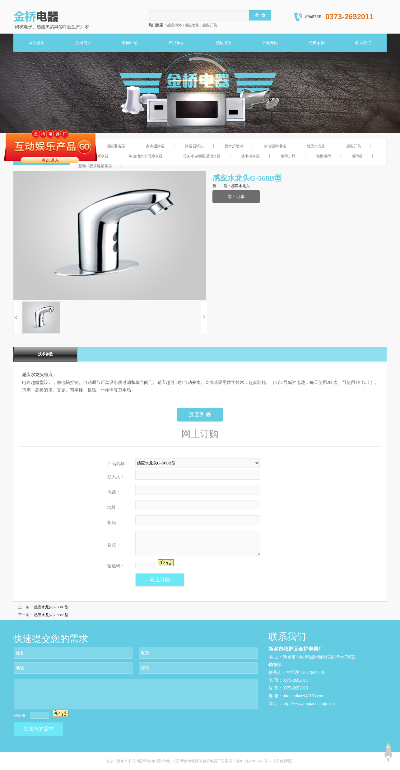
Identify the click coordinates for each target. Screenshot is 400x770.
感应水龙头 (316, 146)
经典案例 (317, 42)
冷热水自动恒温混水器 (202, 156)
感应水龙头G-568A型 (51, 615)
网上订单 (236, 196)
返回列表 (200, 415)
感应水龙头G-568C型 (51, 607)
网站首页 (37, 42)
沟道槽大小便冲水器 (145, 156)
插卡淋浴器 (250, 156)
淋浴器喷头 (194, 146)
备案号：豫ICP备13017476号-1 (246, 761)
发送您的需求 (38, 728)
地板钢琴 (323, 156)
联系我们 (363, 42)
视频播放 (223, 42)
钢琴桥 (357, 156)
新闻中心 (130, 42)
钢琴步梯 (288, 156)
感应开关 (353, 146)
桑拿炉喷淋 (234, 146)
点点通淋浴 (155, 146)
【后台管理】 (283, 761)
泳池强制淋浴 (275, 146)
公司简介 (83, 42)
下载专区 (270, 42)
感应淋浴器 (115, 146)
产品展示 (177, 42)
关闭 (93, 127)
